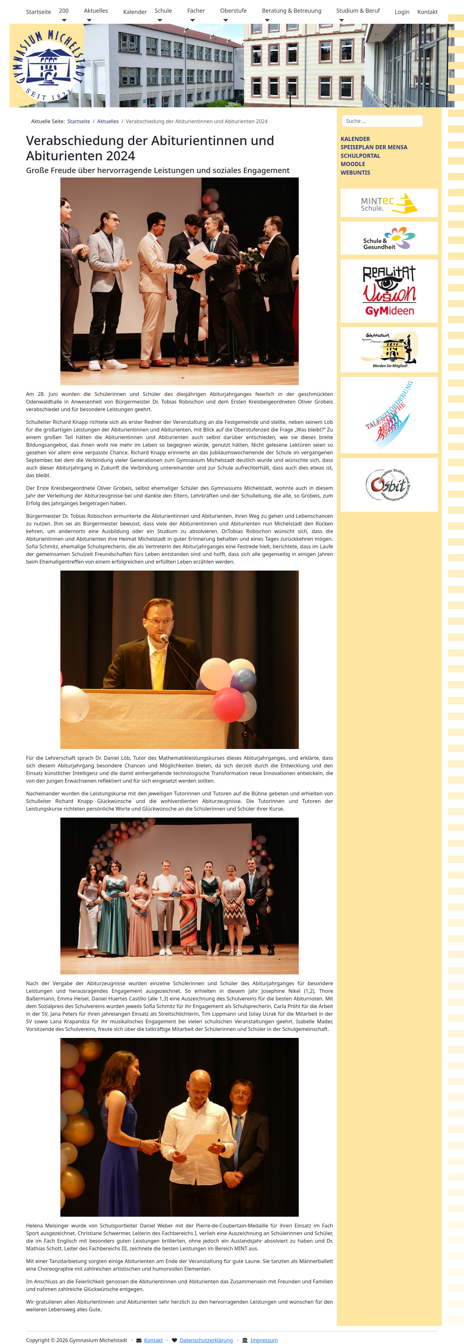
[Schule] (159, 20)
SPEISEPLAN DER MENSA (374, 147)
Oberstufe (233, 10)
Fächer (196, 10)
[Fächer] (191, 20)
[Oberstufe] (224, 20)
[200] (63, 20)
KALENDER (355, 139)
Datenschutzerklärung (206, 1340)
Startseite (38, 12)
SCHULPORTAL (360, 155)
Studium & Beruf (358, 10)
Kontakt (427, 12)
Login (402, 12)
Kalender (135, 12)
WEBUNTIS (355, 172)
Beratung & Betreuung (291, 10)
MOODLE (353, 164)
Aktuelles (96, 10)
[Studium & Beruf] (340, 20)
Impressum (264, 1340)
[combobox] (382, 121)
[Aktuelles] (88, 20)
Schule (163, 10)
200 (64, 10)
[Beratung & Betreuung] (266, 20)
